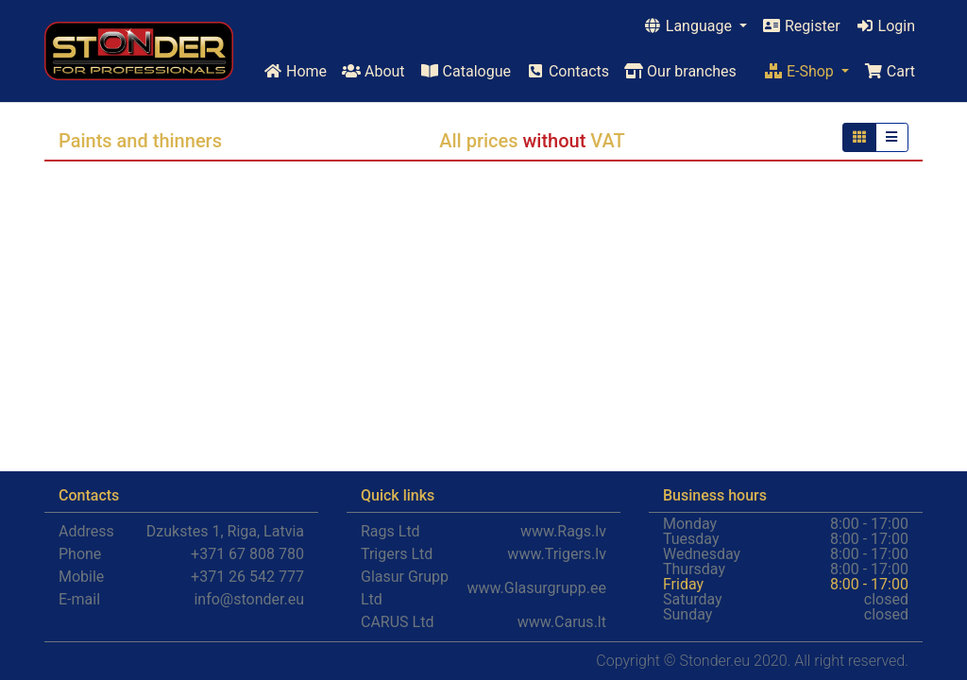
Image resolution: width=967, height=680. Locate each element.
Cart (889, 71)
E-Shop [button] (801, 71)
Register (801, 26)
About (373, 71)
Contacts (567, 71)
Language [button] (689, 26)
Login (885, 26)
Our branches (680, 71)
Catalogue (465, 71)
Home (295, 71)
